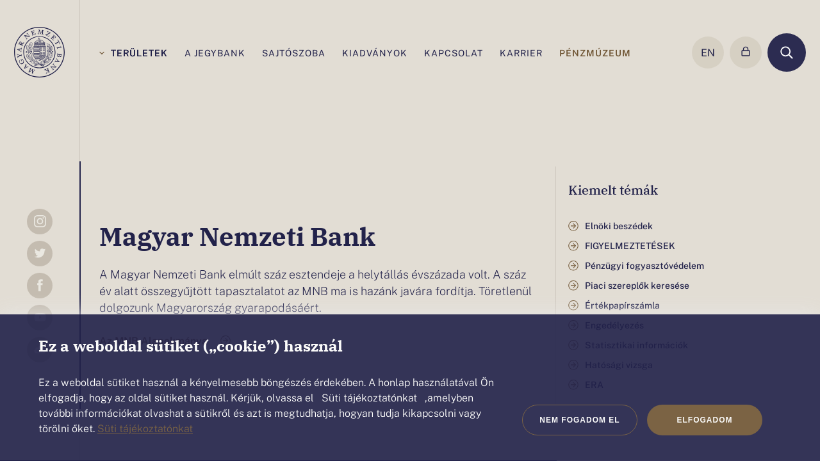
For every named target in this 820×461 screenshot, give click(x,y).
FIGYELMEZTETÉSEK (630, 245)
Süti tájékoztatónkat (145, 428)
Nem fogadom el (579, 420)
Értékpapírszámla (622, 305)
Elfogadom (705, 420)
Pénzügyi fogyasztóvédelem (644, 265)
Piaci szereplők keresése (637, 285)
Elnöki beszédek (619, 225)
